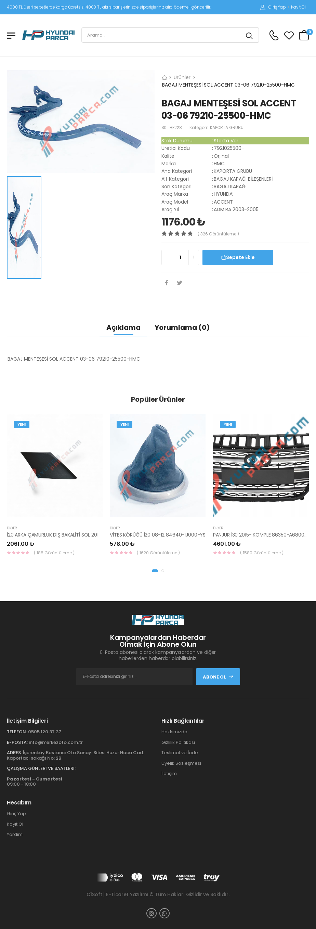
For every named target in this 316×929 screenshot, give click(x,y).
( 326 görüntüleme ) (218, 234)
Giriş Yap (273, 7)
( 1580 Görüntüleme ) (262, 553)
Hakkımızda (174, 731)
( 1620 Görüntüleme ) (158, 553)
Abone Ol (218, 677)
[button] (155, 571)
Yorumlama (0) (182, 327)
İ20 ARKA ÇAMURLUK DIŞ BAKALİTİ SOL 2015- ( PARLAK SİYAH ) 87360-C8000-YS (96, 534)
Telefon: (17, 731)
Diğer (12, 528)
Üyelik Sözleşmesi (181, 763)
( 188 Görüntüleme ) (54, 553)
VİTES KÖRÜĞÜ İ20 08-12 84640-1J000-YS (158, 534)
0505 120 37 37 (44, 731)
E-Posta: (17, 742)
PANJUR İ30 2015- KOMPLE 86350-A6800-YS (263, 534)
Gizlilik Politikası (178, 742)
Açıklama (123, 327)
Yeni (21, 424)
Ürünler (182, 77)
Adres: (14, 752)
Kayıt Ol (298, 7)
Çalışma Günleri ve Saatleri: (41, 768)
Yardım (15, 834)
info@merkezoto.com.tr (56, 742)
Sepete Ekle (238, 257)
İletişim (169, 773)
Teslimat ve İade (179, 752)
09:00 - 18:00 (34, 782)
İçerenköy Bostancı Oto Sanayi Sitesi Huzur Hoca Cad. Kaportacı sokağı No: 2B (75, 755)
